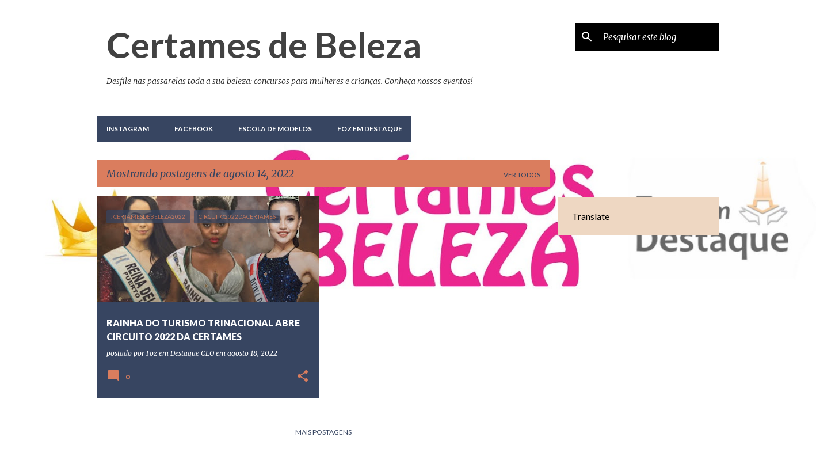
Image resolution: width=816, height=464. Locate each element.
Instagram (127, 128)
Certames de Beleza (263, 44)
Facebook (193, 128)
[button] (303, 377)
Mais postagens (323, 432)
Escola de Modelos (275, 128)
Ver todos (522, 174)
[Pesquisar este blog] (658, 37)
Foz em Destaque (369, 128)
